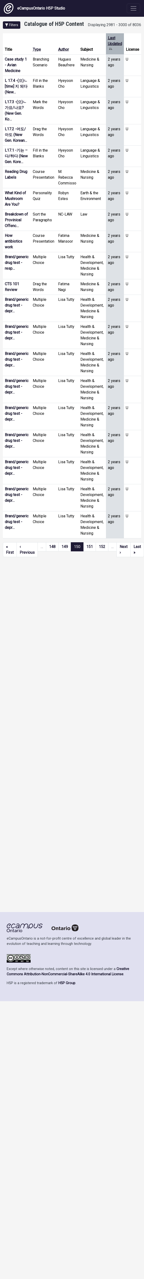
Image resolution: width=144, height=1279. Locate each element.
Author (63, 49)
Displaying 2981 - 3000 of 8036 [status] (114, 25)
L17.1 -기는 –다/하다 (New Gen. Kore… (16, 156)
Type (37, 49)
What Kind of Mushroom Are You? (15, 199)
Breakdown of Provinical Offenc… (16, 220)
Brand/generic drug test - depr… (16, 305)
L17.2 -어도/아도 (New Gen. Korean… (16, 135)
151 (89, 546)
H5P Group (66, 983)
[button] (11, 25)
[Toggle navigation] (133, 8)
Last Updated (115, 44)
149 (64, 546)
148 (52, 546)
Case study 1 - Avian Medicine (16, 65)
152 (102, 546)
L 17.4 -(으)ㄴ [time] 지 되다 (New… (16, 86)
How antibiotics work (13, 241)
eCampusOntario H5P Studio (34, 8)
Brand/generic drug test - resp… (16, 263)
